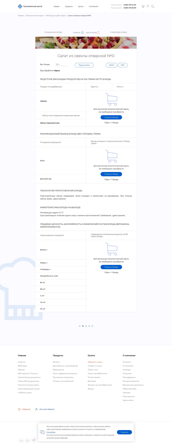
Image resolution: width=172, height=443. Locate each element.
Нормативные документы (29, 377)
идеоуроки (58, 370)
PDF (123, 65)
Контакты (127, 362)
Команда (126, 370)
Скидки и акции (95, 366)
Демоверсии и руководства (65, 366)
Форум (91, 389)
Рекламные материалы (63, 377)
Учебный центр (25, 393)
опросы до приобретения (100, 385)
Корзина (24, 409)
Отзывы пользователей (63, 381)
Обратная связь (130, 389)
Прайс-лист (93, 370)
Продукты (69, 6)
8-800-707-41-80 (130, 5)
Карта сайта (128, 400)
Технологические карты (28, 385)
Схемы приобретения (97, 373)
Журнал (21, 370)
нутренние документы (133, 385)
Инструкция (93, 32)
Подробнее (51, 432)
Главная (57, 6)
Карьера (126, 393)
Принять (124, 432)
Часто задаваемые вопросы (65, 373)
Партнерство (128, 396)
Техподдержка (129, 377)
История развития (131, 381)
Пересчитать (84, 65)
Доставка (92, 381)
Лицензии (127, 373)
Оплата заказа (94, 377)
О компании (94, 6)
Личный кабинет (45, 409)
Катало (56, 362)
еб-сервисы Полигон (28, 373)
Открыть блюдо (111, 117)
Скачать (78, 32)
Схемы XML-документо (28, 381)
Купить (81, 6)
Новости (22, 362)
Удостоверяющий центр (29, 389)
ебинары (22, 366)
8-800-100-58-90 (130, 8)
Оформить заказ (95, 362)
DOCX (111, 65)
